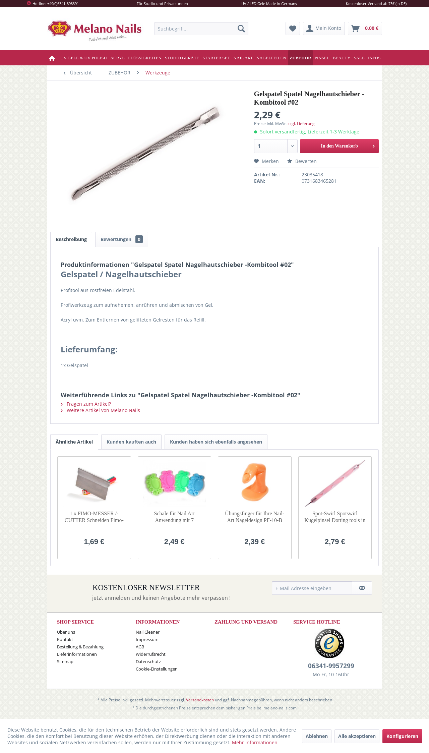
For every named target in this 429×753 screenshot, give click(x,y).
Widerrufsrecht (151, 654)
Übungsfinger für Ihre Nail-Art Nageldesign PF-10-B (254, 517)
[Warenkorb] (365, 28)
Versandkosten (200, 700)
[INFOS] (374, 57)
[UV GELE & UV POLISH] (84, 57)
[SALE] (359, 57)
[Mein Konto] (324, 28)
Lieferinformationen (77, 654)
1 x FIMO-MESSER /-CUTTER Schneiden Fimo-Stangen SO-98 (94, 517)
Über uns (66, 632)
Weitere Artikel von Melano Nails (100, 410)
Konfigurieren (402, 736)
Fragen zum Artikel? (86, 404)
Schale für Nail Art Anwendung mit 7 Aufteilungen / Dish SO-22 (174, 517)
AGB (140, 647)
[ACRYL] (117, 57)
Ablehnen (317, 736)
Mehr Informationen (255, 742)
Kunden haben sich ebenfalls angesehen (216, 442)
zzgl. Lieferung (301, 123)
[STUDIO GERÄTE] (182, 57)
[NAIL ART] (243, 57)
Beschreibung (71, 239)
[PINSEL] (322, 57)
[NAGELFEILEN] (271, 57)
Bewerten (302, 161)
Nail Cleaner (148, 632)
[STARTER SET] (216, 57)
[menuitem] (201, 28)
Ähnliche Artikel (74, 442)
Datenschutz (148, 661)
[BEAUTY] (341, 57)
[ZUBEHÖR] (300, 57)
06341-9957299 (331, 665)
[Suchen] (241, 28)
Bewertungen (122, 239)
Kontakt (65, 639)
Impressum (147, 639)
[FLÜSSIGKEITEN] (144, 57)
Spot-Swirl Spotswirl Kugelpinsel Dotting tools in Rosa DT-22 (334, 517)
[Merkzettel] (293, 28)
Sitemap (65, 661)
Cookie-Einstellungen (157, 669)
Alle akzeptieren (357, 736)
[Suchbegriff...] (201, 28)
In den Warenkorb (348, 145)
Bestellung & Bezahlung (80, 647)
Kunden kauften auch (131, 442)
